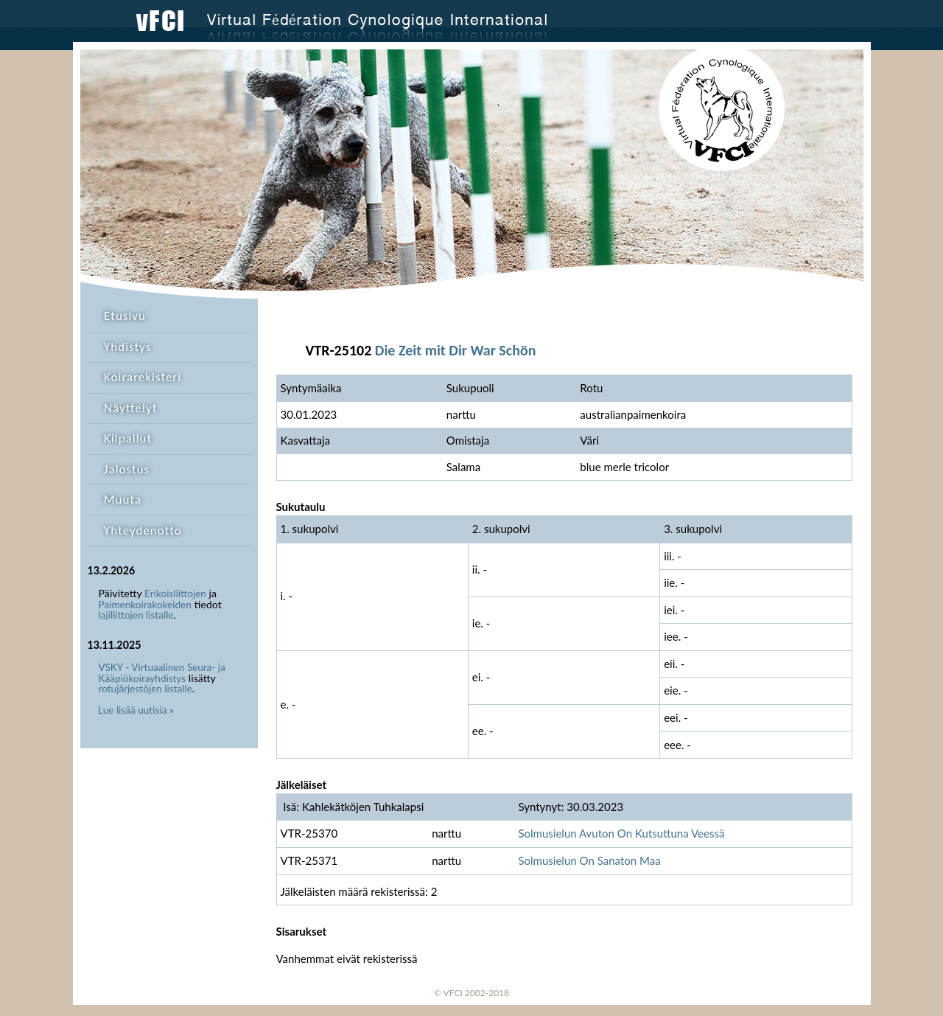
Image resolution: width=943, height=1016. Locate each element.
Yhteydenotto (143, 530)
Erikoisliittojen (175, 593)
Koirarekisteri (142, 377)
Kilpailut (128, 438)
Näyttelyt (130, 408)
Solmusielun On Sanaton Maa (589, 860)
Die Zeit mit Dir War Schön (455, 350)
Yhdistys (127, 347)
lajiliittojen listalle (136, 615)
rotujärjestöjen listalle (145, 689)
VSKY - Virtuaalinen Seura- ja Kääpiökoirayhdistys (162, 672)
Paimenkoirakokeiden (145, 604)
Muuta (122, 499)
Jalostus (127, 469)
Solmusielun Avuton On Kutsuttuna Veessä (621, 833)
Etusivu (125, 316)
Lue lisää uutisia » (136, 710)
